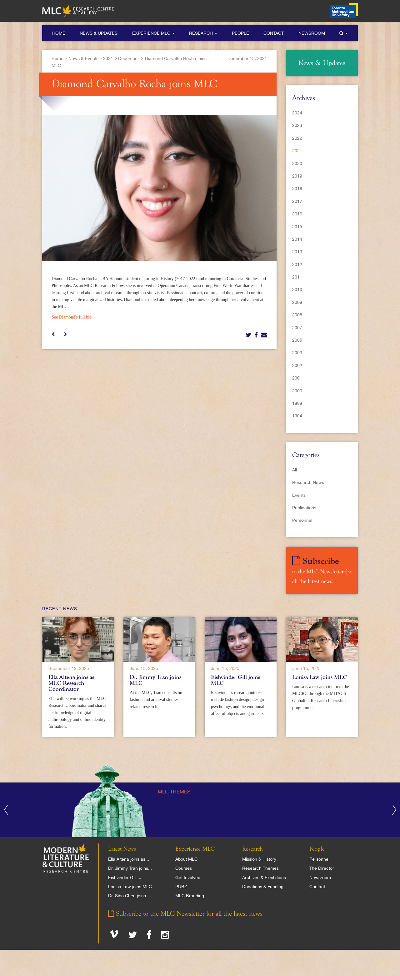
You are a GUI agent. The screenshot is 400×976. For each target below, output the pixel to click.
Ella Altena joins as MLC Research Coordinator (71, 683)
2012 (297, 264)
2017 (297, 201)
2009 (297, 302)
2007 (297, 327)
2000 (297, 390)
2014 (297, 239)
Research (203, 33)
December (128, 58)
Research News (308, 482)
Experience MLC (153, 33)
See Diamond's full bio (72, 317)
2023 (297, 125)
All (294, 469)
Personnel (302, 520)
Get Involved (187, 877)
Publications (304, 507)
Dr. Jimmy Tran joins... (130, 868)
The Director (321, 868)
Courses (183, 868)
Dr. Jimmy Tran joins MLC (155, 680)
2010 (297, 289)
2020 (297, 163)
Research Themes (260, 868)
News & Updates (99, 33)
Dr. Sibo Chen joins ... (129, 895)
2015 (297, 226)
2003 (297, 352)
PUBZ (181, 886)
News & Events (83, 58)
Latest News (122, 849)
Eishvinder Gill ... (124, 877)
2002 (297, 365)
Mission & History (259, 859)
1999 (297, 403)
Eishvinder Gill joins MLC (235, 680)
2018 (297, 188)
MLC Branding (189, 895)
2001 (297, 377)
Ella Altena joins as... (128, 859)
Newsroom (311, 33)
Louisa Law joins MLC (319, 677)
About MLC (186, 859)
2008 (297, 314)
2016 (297, 213)
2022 (297, 138)
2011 (297, 276)
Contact (273, 33)
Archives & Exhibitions (264, 877)
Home (58, 33)
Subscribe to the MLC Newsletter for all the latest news (185, 914)
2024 (297, 112)
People (240, 33)
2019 (297, 176)
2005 (297, 340)
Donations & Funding (262, 886)
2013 (297, 251)
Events (299, 495)
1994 (297, 415)
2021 (108, 58)
